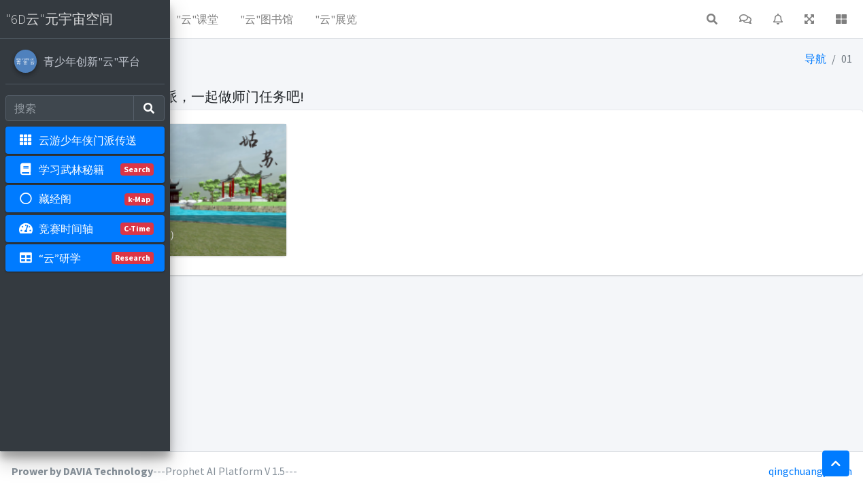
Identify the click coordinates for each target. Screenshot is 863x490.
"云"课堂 (366, 19)
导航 (816, 58)
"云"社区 (303, 19)
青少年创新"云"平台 (92, 61)
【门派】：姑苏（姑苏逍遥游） (273, 206)
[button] (191, 19)
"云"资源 (239, 19)
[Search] (69, 108)
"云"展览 (505, 19)
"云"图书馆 (435, 19)
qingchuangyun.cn (810, 471)
